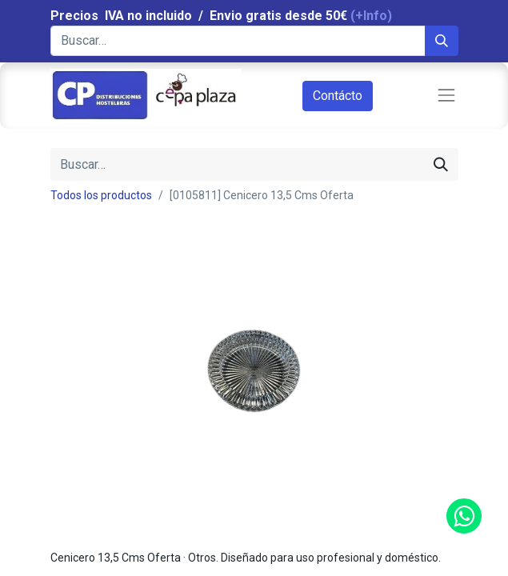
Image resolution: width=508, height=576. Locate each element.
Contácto (337, 95)
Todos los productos (101, 195)
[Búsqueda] (441, 41)
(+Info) (371, 15)
